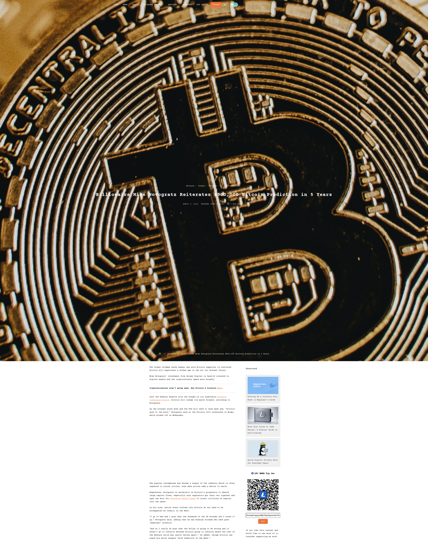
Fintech (224, 186)
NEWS (125, 5)
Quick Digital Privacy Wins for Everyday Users (263, 460)
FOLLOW (216, 5)
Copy (263, 521)
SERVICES (173, 5)
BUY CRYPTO (203, 5)
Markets (236, 186)
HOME (116, 5)
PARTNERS (188, 5)
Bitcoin (190, 186)
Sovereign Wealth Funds (183, 499)
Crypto (201, 186)
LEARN (135, 5)
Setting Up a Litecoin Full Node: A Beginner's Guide (263, 397)
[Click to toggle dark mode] (235, 4)
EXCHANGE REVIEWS (153, 5)
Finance (213, 186)
